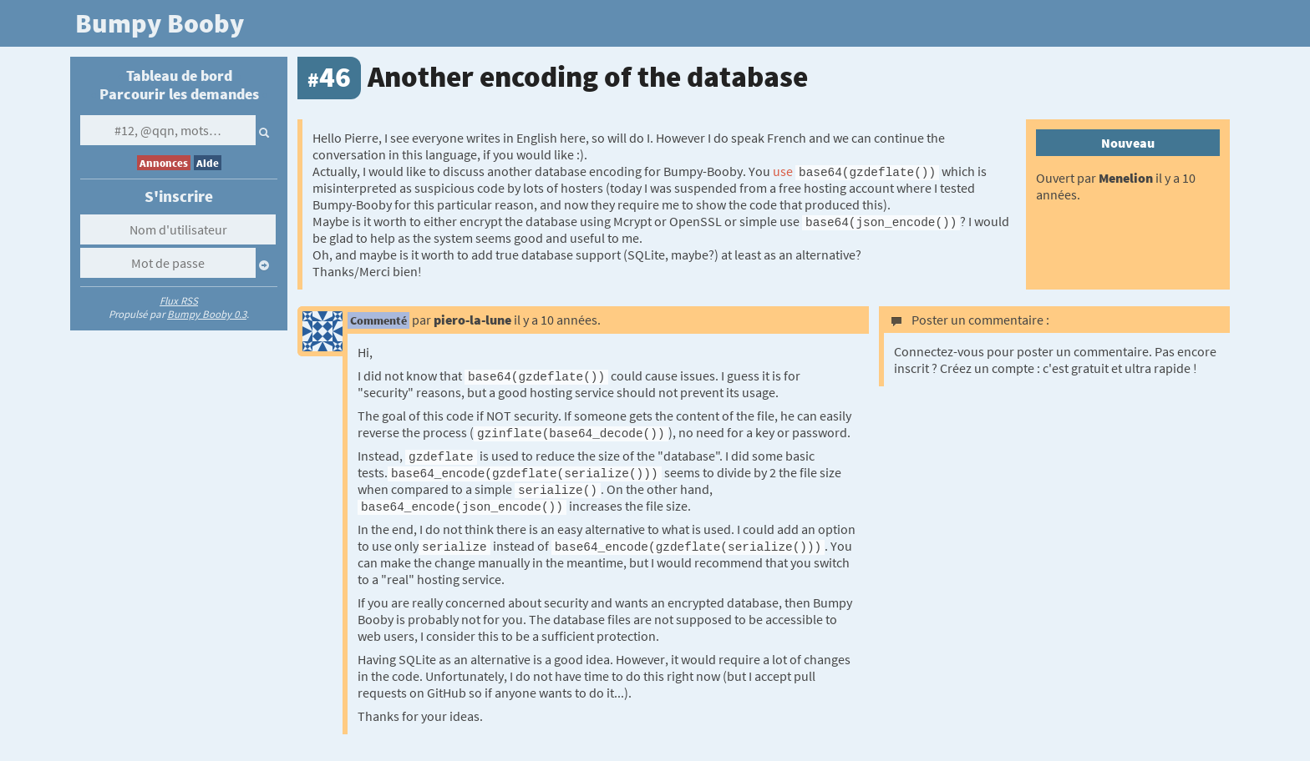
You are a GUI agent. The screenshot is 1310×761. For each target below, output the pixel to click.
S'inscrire (179, 196)
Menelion (1126, 177)
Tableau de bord (179, 76)
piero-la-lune (472, 319)
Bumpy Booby (159, 23)
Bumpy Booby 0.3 (206, 313)
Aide (207, 162)
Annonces (164, 162)
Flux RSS (179, 300)
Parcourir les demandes (179, 94)
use (783, 171)
